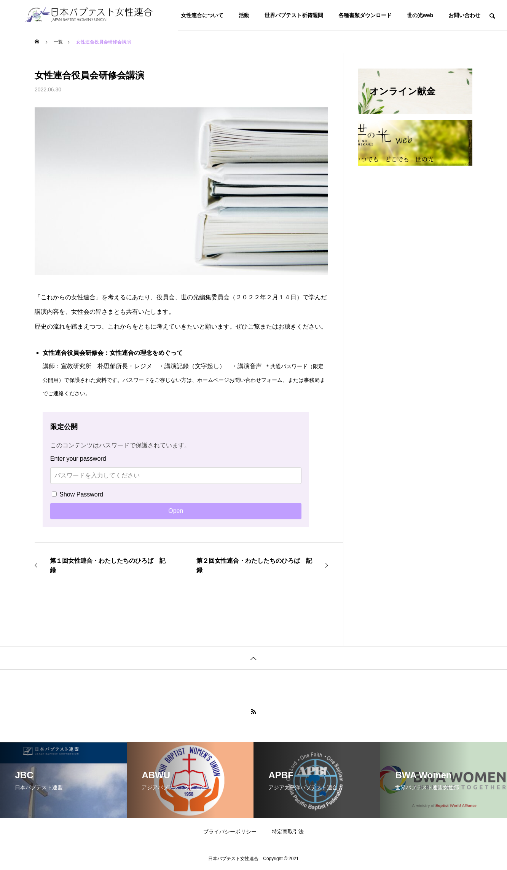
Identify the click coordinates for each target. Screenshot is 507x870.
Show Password (77, 494)
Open (175, 511)
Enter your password (78, 458)
